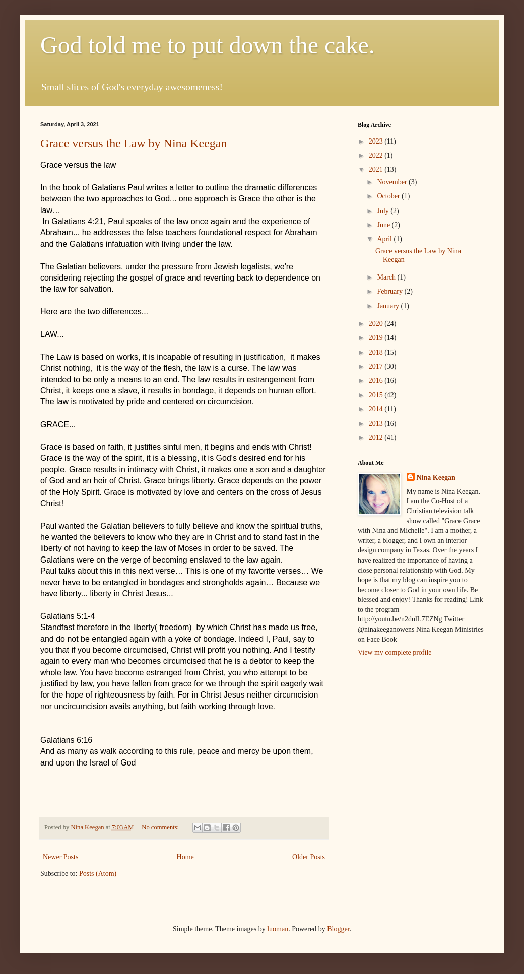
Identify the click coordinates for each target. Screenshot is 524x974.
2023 (377, 141)
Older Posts (308, 857)
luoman (277, 929)
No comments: (161, 827)
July (383, 211)
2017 (377, 366)
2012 (377, 437)
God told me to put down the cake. (207, 45)
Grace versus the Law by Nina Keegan (133, 143)
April (385, 239)
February (390, 291)
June (384, 225)
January (389, 306)
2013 (377, 423)
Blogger (338, 929)
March (387, 277)
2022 (377, 155)
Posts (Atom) (97, 873)
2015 (377, 395)
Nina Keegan (436, 477)
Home (185, 857)
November (393, 182)
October (389, 196)
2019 (377, 337)
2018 (377, 352)
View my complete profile (395, 652)
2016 (377, 380)
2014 (377, 409)
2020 (377, 323)
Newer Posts (60, 857)
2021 (377, 169)
